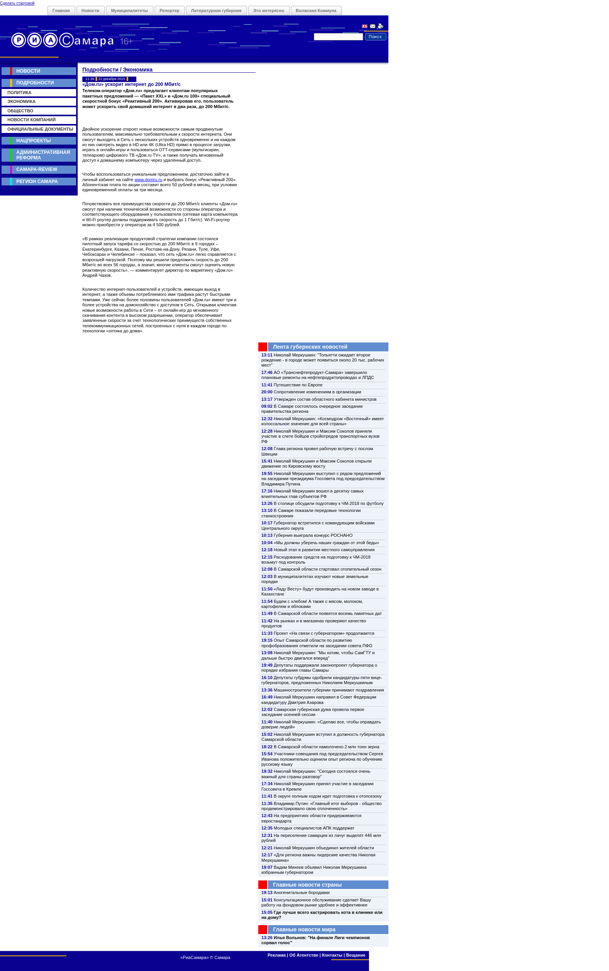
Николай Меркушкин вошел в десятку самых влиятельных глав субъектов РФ (312, 493)
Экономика (21, 101)
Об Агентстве (303, 955)
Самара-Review (36, 169)
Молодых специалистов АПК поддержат (314, 828)
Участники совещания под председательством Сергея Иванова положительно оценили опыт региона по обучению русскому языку (322, 759)
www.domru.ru (148, 179)
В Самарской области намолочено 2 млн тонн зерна (326, 746)
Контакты (332, 955)
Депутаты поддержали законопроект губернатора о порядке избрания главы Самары (319, 667)
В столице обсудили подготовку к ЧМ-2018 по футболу (329, 503)
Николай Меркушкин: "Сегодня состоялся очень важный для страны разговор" (315, 774)
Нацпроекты (33, 140)
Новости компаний (31, 119)
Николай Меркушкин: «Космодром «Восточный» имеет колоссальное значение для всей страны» (322, 421)
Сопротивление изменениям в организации (317, 391)
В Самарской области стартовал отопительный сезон (327, 569)
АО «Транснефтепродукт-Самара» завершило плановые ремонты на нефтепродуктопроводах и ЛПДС (317, 375)
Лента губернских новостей (310, 347)
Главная (61, 10)
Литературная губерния (216, 10)
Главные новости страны (307, 885)
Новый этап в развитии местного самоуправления (324, 549)
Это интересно (268, 10)
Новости (90, 10)
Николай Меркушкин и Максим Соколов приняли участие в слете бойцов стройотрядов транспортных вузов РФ (320, 436)
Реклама (277, 955)
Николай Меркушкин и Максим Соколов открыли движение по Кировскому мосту (316, 463)
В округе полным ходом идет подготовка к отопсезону (328, 796)
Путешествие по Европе (298, 384)
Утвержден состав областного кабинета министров (325, 399)
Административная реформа (43, 155)
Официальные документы (40, 129)
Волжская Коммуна (316, 10)
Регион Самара (37, 181)
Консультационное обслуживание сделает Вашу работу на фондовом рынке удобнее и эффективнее (316, 902)
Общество (20, 110)
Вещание (355, 955)
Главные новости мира (304, 929)
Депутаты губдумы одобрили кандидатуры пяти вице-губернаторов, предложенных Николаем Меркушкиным (321, 680)
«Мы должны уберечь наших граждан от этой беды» (326, 542)
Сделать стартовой (17, 3)
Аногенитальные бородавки (302, 892)
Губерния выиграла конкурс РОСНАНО (313, 535)
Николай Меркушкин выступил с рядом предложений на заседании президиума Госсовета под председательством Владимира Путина (323, 478)
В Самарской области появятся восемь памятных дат (328, 613)
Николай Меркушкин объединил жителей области (324, 847)
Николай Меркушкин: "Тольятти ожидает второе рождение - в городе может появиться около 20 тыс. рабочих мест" (322, 360)
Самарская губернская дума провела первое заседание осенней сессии (312, 712)
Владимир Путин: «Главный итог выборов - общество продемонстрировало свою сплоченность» (321, 806)
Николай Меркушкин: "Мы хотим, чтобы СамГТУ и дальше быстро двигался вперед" (317, 655)
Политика (19, 92)
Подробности (35, 83)
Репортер (169, 10)
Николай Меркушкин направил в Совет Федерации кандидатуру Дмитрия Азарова (318, 699)
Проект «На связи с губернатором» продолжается (324, 633)
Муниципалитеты (129, 10)
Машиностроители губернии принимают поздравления (329, 690)
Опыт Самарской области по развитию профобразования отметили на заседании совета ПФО (316, 643)
